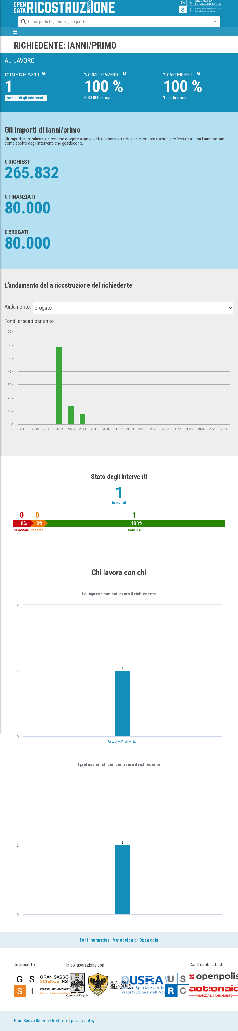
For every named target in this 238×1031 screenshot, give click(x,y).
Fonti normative (95, 940)
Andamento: (18, 307)
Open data (148, 940)
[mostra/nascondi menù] (15, 31)
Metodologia (124, 940)
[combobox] (113, 21)
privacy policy (83, 1020)
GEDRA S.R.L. (122, 741)
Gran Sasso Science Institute (41, 1020)
